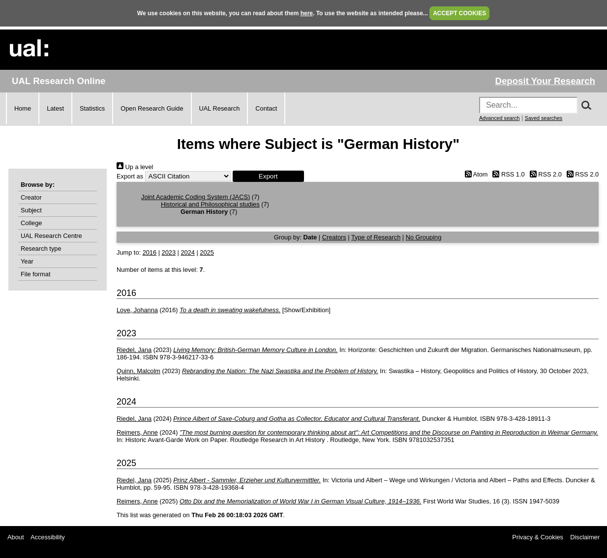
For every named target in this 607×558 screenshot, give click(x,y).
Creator (31, 197)
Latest (55, 108)
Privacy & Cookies (537, 537)
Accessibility (47, 537)
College (31, 223)
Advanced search (499, 118)
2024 (187, 252)
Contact (266, 108)
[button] (268, 176)
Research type (41, 248)
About (15, 537)
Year (27, 261)
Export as (130, 176)
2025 (206, 252)
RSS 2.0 (544, 174)
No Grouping (424, 237)
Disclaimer (585, 537)
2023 (169, 252)
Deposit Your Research (545, 81)
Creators (334, 237)
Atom (474, 174)
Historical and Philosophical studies (210, 204)
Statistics (92, 108)
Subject (31, 210)
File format (35, 274)
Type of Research (375, 237)
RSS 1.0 (507, 174)
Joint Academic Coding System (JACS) (195, 197)
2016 (149, 252)
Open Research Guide (152, 108)
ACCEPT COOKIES (459, 13)
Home (22, 108)
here (307, 13)
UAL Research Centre (51, 235)
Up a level (135, 167)
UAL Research (219, 108)
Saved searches (543, 118)
